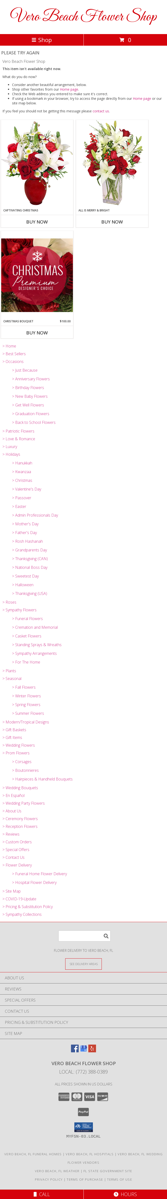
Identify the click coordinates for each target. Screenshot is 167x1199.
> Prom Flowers (16, 753)
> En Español (13, 795)
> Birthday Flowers (28, 387)
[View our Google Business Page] (83, 1051)
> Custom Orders (17, 842)
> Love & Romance (18, 438)
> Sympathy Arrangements (34, 653)
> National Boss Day (29, 567)
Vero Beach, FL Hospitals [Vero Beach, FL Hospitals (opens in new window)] (90, 1154)
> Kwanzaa (21, 471)
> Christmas (22, 480)
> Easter (19, 506)
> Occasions (13, 361)
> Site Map (11, 891)
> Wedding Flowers (18, 745)
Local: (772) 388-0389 (83, 1072)
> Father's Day (24, 532)
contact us (101, 111)
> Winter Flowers (26, 696)
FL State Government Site (108, 1171)
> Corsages (22, 761)
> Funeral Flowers (27, 618)
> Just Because (25, 370)
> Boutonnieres (25, 770)
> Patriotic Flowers (18, 431)
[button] (83, 1127)
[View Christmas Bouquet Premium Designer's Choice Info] (37, 275)
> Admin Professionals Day (35, 515)
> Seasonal (11, 678)
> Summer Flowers (28, 713)
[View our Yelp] (92, 1051)
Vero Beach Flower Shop (83, 17)
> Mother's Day (25, 524)
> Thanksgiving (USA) (29, 593)
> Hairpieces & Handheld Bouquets (42, 779)
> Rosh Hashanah (27, 541)
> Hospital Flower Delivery (34, 882)
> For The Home (26, 662)
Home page (69, 89)
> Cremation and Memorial (35, 627)
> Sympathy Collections (22, 914)
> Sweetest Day (25, 576)
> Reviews (10, 834)
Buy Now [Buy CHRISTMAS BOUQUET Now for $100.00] (37, 333)
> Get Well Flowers (28, 405)
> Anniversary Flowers (31, 379)
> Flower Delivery (17, 865)
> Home (9, 346)
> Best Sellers (14, 353)
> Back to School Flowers (34, 422)
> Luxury (9, 446)
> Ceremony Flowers (20, 818)
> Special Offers (15, 849)
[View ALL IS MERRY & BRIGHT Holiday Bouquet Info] (112, 164)
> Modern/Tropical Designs (25, 722)
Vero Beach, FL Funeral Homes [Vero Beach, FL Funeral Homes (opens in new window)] (33, 1154)
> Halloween (22, 584)
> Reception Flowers (20, 826)
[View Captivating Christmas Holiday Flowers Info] (37, 164)
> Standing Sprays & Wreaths (37, 644)
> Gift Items (12, 737)
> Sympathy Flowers (19, 610)
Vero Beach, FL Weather (57, 1171)
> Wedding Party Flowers (23, 803)
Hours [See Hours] (125, 1194)
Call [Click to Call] (42, 1194)
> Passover (21, 497)
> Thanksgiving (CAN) (30, 558)
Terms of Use (119, 1179)
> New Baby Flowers (30, 396)
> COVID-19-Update (19, 899)
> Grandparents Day (29, 550)
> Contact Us (13, 857)
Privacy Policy (49, 1179)
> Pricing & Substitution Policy (27, 906)
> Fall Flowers (24, 687)
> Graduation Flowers (30, 413)
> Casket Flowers (26, 636)
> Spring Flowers (26, 704)
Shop (42, 40)
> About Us (11, 811)
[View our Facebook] (75, 1051)
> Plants (9, 670)
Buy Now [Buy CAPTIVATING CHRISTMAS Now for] (37, 222)
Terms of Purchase (85, 1179)
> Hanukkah (22, 463)
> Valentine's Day (26, 489)
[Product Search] (84, 936)
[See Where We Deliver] (83, 963)
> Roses (9, 602)
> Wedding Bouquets (20, 787)
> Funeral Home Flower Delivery (39, 873)
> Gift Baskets (14, 729)
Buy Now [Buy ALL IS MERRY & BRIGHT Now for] (112, 222)
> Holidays (11, 454)
